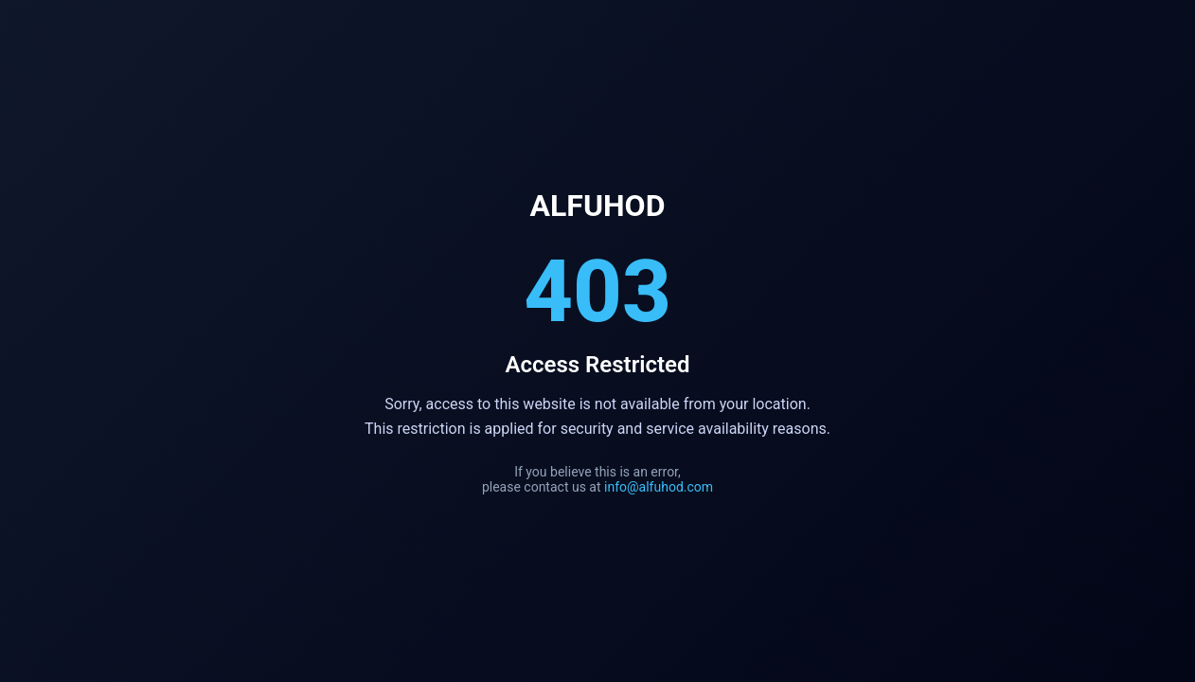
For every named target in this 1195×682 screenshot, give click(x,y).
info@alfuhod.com (658, 486)
